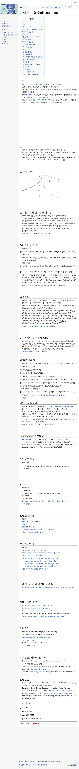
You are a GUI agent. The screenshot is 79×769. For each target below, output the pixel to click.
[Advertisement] (48, 120)
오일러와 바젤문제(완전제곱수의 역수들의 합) (38, 529)
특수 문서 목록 (6, 37)
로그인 (76, 2)
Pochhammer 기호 (28, 95)
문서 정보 (5, 43)
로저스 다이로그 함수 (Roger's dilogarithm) (58, 406)
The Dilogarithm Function (39, 669)
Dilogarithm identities (41, 672)
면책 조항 (44, 765)
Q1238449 (28, 711)
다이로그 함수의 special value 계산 (46, 395)
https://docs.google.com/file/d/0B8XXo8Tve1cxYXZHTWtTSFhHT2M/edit (47, 587)
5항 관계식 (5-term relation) (31, 351)
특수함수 (36, 723)
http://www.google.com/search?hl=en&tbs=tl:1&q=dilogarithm (43, 501)
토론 (25, 7)
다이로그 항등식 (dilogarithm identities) (39, 100)
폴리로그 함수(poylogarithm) (32, 84)
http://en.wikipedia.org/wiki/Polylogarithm (36, 605)
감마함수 (25, 524)
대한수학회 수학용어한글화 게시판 (34, 569)
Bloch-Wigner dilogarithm (46, 285)
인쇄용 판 (5, 39)
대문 (3, 21)
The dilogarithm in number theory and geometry (46, 661)
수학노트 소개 (35, 765)
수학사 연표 (26, 504)
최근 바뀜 (5, 24)
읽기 (43, 7)
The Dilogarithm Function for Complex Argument (54, 693)
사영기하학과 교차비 (29, 285)
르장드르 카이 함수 (29, 527)
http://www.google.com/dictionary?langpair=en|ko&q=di (41, 553)
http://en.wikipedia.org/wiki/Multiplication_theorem (39, 611)
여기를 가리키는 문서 (8, 33)
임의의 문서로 (6, 26)
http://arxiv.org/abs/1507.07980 (40, 685)
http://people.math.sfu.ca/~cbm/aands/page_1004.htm (43, 616)
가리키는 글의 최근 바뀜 (9, 35)
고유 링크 (5, 41)
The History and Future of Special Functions (37, 666)
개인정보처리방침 (24, 765)
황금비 (24, 398)
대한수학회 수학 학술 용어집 (32, 555)
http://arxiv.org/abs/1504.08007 (62, 690)
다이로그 (28, 723)
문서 (20, 7)
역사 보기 (57, 7)
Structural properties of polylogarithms (35, 637)
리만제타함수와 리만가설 (31, 521)
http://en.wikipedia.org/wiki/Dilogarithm (35, 608)
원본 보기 (49, 7)
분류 (22, 723)
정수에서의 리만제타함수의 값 (32, 532)
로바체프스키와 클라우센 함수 (32, 233)
